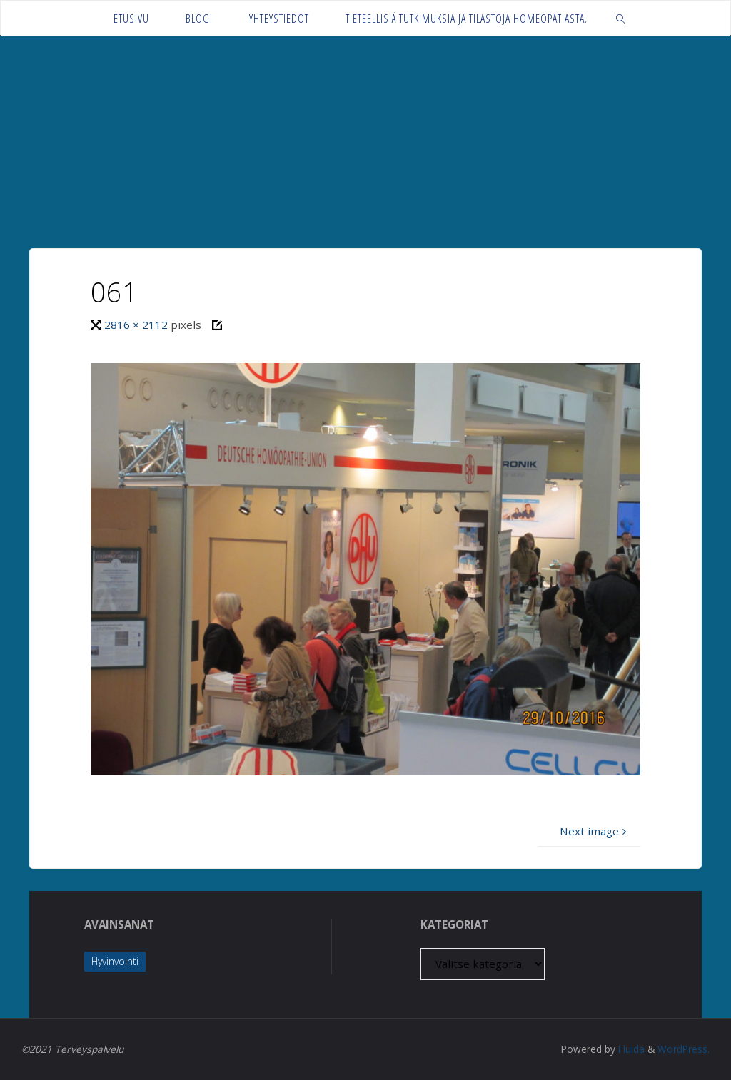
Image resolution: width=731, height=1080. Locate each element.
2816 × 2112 (137, 324)
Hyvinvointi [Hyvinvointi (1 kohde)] (114, 961)
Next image (595, 831)
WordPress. (683, 1049)
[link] (620, 18)
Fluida (630, 1049)
